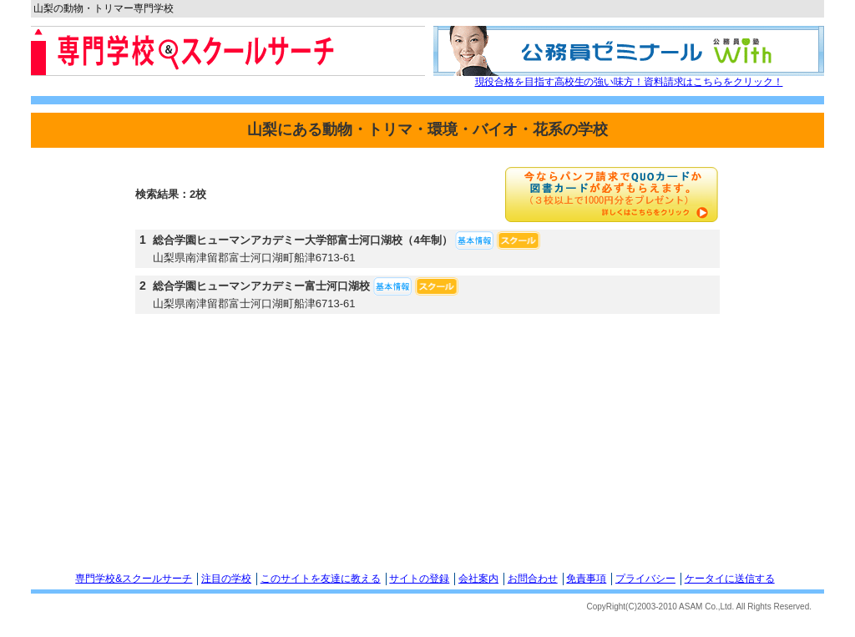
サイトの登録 (419, 578)
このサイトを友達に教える (321, 578)
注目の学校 (226, 578)
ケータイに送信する (730, 578)
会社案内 (478, 578)
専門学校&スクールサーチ (133, 578)
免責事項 (586, 578)
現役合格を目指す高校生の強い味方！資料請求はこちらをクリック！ (629, 82)
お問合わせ (533, 578)
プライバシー (645, 578)
